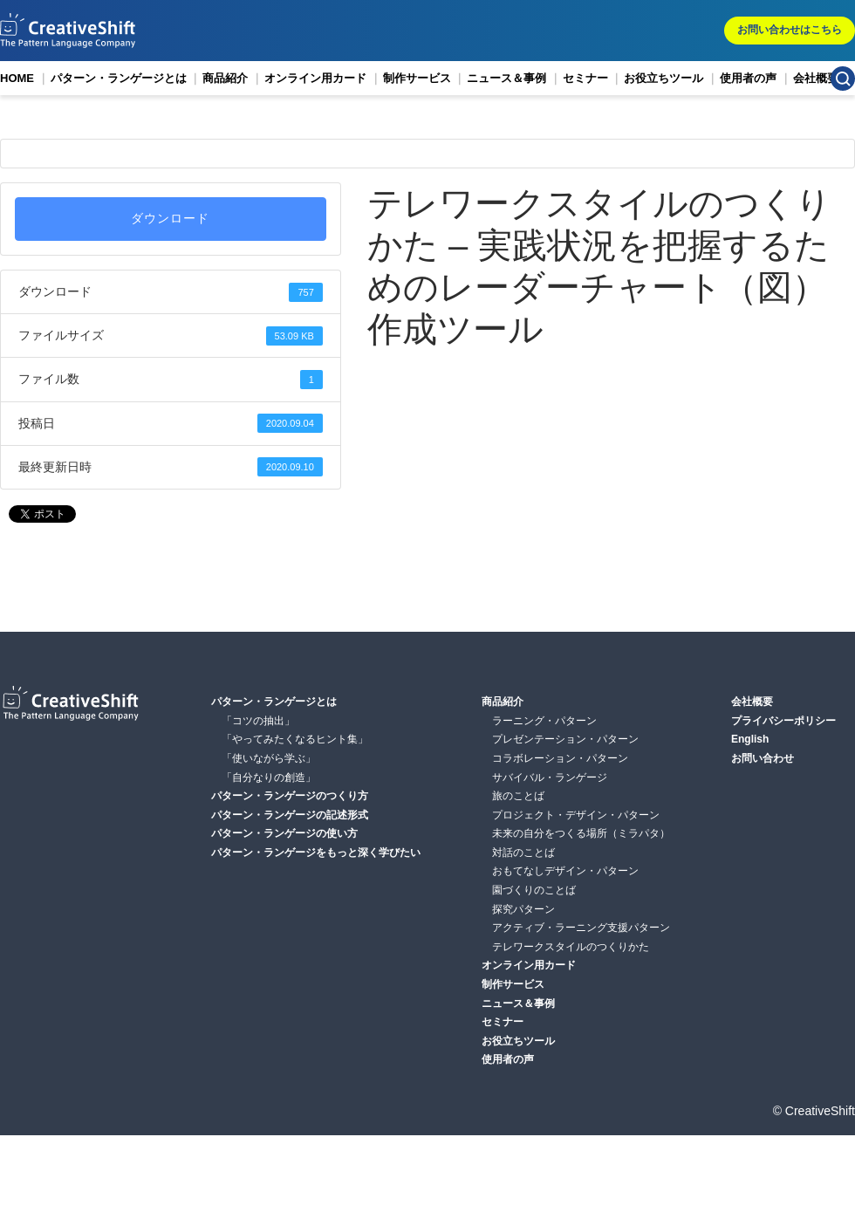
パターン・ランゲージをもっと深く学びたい (316, 852)
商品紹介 (225, 78)
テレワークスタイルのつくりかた (570, 947)
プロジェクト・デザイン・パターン (576, 815)
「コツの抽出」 (258, 721)
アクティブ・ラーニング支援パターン (581, 927)
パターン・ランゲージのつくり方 (289, 796)
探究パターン (523, 909)
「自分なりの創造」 (269, 777)
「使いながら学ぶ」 (269, 758)
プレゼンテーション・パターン (565, 739)
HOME (17, 78)
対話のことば (523, 852)
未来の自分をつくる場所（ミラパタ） (581, 833)
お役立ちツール (663, 78)
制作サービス (417, 78)
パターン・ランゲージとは (119, 78)
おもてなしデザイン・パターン (565, 871)
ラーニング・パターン (544, 721)
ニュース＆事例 (506, 78)
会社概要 (815, 78)
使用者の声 (748, 78)
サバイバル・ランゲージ (549, 777)
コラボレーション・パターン (560, 758)
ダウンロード (170, 218)
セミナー (585, 78)
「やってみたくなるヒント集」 (295, 739)
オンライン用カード (315, 78)
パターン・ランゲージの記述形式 (289, 815)
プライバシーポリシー (783, 721)
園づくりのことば (534, 890)
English (750, 739)
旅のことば (518, 796)
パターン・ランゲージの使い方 (284, 833)
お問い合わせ (762, 758)
